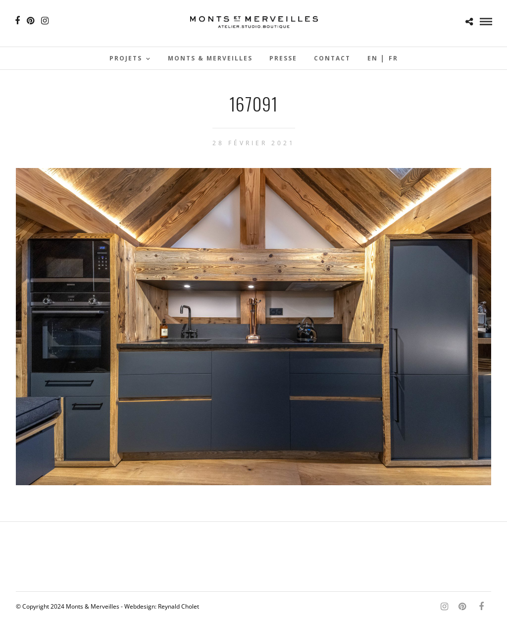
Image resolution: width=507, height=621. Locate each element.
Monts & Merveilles (210, 58)
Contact (332, 58)
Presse (283, 58)
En (372, 58)
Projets (125, 58)
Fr (393, 58)
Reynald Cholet (178, 606)
